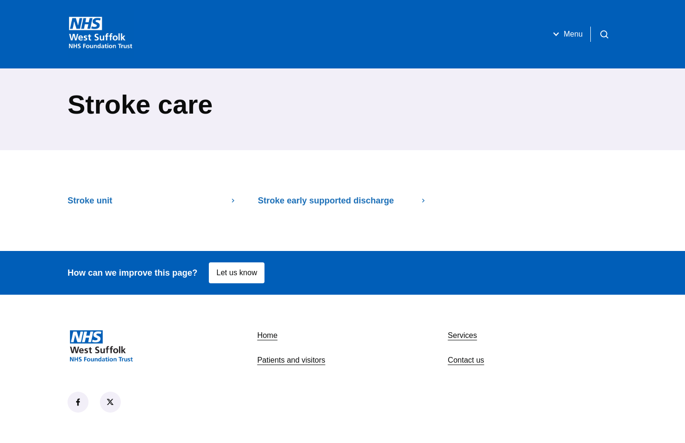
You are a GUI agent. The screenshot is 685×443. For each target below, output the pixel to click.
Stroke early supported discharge (342, 200)
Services (462, 335)
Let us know (236, 273)
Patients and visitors (291, 360)
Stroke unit (152, 200)
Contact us (466, 360)
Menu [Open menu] (566, 34)
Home (267, 335)
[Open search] (604, 34)
